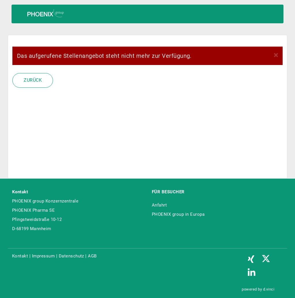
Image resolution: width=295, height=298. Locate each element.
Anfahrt (159, 205)
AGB (92, 256)
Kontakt (20, 256)
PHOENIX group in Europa (178, 214)
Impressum (43, 256)
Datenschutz (71, 256)
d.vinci (268, 289)
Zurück (33, 80)
